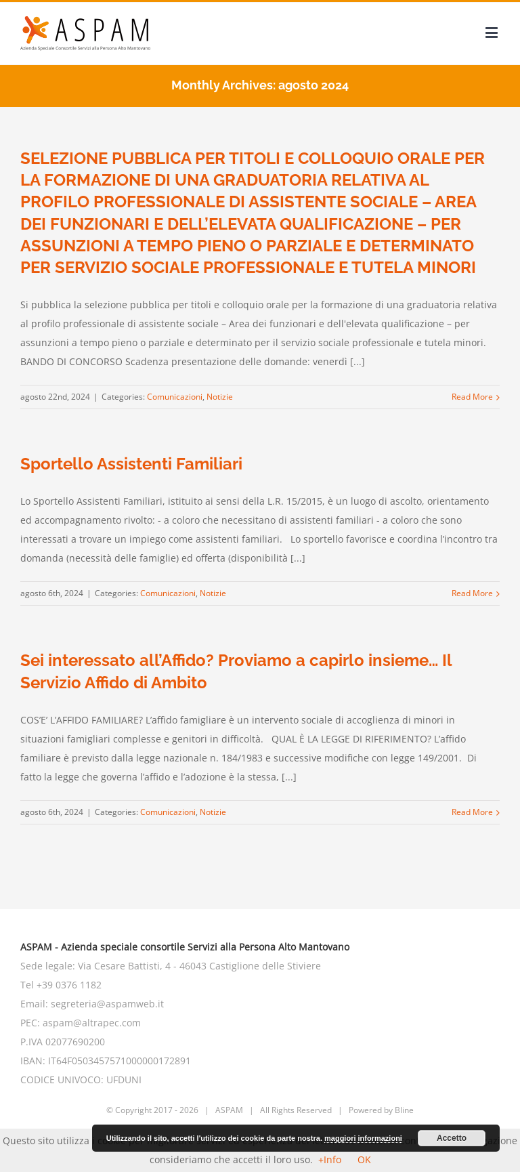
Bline (404, 1110)
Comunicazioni (174, 396)
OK (364, 1159)
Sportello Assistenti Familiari (131, 464)
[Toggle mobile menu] (492, 32)
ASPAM (229, 1110)
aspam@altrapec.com (92, 1022)
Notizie (220, 396)
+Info (329, 1159)
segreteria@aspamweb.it (107, 1003)
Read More (472, 396)
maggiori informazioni (363, 1138)
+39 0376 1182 (69, 984)
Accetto (452, 1138)
